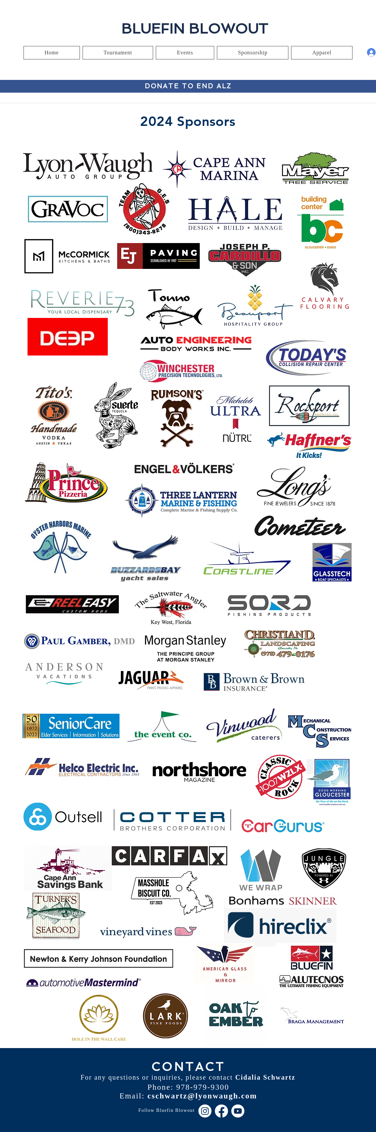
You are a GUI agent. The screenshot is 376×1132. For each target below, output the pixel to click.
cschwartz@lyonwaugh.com (202, 1096)
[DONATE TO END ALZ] (188, 86)
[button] (118, 52)
